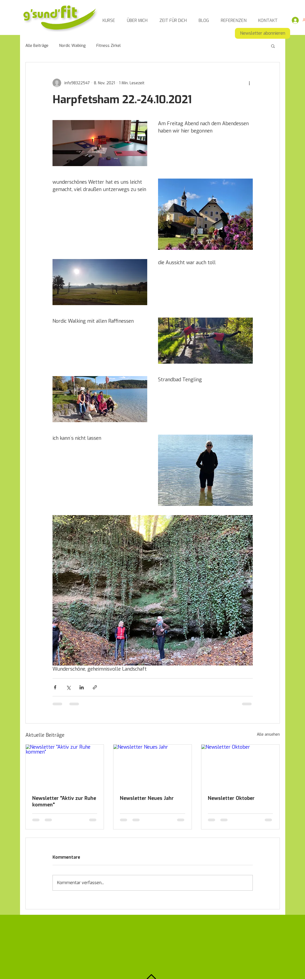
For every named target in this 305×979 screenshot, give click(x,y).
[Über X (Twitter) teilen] (68, 687)
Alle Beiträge (36, 45)
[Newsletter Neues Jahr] (152, 767)
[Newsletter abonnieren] (262, 33)
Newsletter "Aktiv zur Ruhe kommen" (64, 801)
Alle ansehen (268, 734)
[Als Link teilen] (94, 687)
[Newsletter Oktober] (240, 767)
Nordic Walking (72, 45)
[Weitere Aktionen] (249, 83)
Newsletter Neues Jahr (147, 798)
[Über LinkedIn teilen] (81, 687)
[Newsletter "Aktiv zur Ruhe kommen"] (65, 767)
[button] (273, 46)
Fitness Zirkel (108, 45)
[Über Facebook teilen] (55, 687)
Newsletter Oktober (231, 798)
